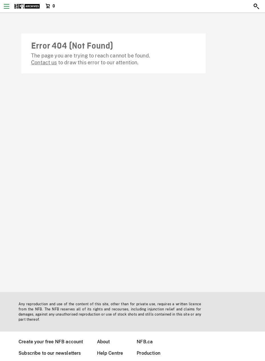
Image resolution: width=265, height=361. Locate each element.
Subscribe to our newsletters (50, 353)
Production (148, 353)
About (103, 341)
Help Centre (110, 353)
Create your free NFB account (51, 341)
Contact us (44, 62)
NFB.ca (145, 341)
